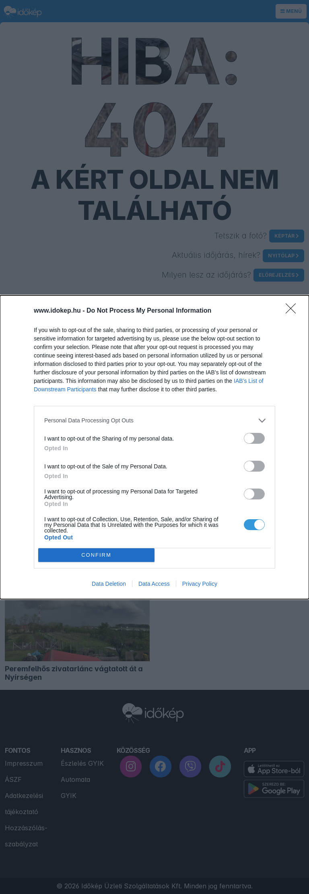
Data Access (154, 584)
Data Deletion (109, 584)
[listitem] (154, 420)
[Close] (293, 311)
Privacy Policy (199, 584)
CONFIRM (96, 555)
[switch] (254, 438)
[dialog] (154, 447)
